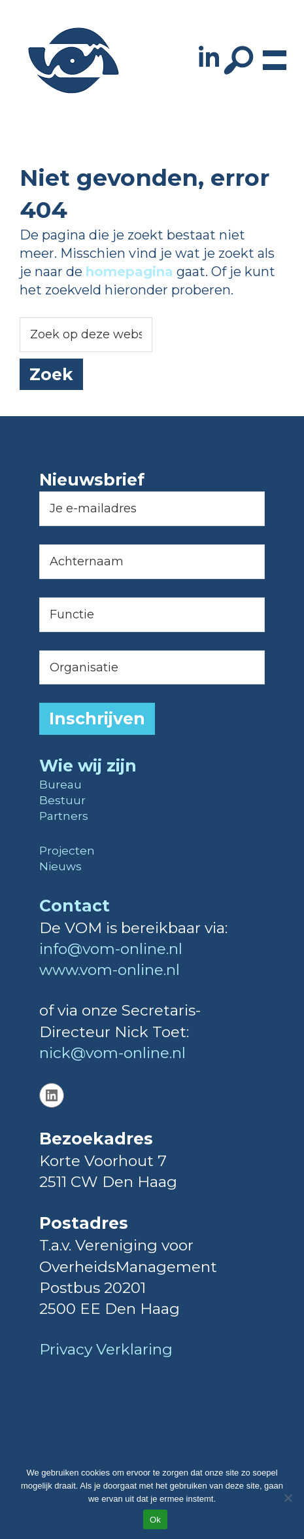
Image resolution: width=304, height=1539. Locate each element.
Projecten (67, 850)
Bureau (60, 784)
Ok (155, 1520)
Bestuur (62, 800)
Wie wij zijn (88, 765)
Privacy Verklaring (106, 1349)
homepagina (129, 271)
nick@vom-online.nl (112, 1053)
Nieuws (60, 866)
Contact (74, 905)
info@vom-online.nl (110, 949)
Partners (63, 816)
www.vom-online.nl (109, 970)
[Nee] (287, 1497)
